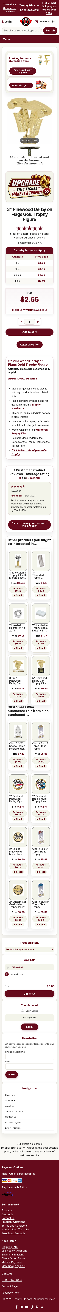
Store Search (11, 1100)
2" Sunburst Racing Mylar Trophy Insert (40, 799)
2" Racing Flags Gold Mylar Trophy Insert (17, 852)
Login (29, 1026)
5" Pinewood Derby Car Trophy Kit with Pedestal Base (41, 681)
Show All (33, 478)
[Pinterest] (37, 1307)
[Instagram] (21, 1307)
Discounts (7, 1214)
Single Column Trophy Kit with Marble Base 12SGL (18, 575)
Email (7, 1061)
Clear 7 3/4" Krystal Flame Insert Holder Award (17, 746)
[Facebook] (17, 1307)
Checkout (29, 993)
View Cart (17, 967)
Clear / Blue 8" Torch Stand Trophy (40, 904)
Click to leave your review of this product (30, 524)
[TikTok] (32, 1307)
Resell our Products (13, 1233)
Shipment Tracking (13, 1254)
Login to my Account (14, 1250)
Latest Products (13, 1128)
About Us (9, 1106)
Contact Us (10, 1117)
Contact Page (10, 1286)
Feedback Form (11, 1292)
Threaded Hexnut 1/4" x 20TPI (17, 628)
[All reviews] (29, 230)
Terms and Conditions (15, 1225)
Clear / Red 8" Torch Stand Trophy (40, 852)
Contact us (8, 1218)
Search (50, 30)
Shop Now (10, 1095)
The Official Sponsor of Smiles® (10, 8)
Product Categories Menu (20, 949)
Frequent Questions (13, 1221)
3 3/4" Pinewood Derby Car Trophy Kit (15, 681)
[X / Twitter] (41, 1307)
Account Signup (13, 1122)
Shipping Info (10, 1246)
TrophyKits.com (29, 5)
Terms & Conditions (15, 1111)
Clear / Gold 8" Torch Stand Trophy (41, 746)
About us (7, 1210)
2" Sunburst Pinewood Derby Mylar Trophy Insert (17, 799)
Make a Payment (12, 1262)
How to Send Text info (15, 1229)
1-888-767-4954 (29, 10)
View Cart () (48, 21)
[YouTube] (26, 1307)
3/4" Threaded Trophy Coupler (38, 575)
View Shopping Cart (13, 1266)
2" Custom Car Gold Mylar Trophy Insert (17, 904)
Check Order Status (13, 1258)
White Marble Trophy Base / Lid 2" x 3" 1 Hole (40, 628)
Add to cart (29, 331)
